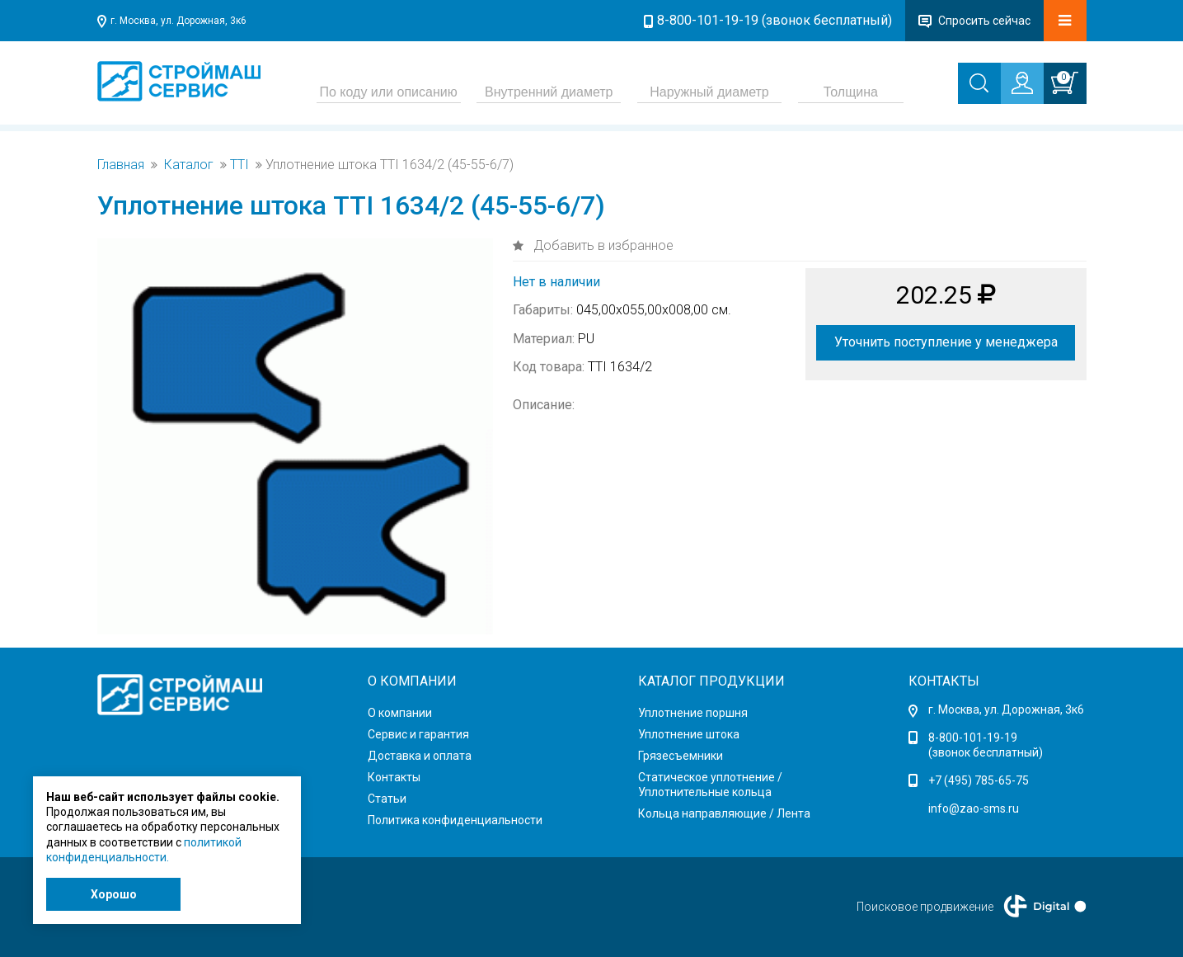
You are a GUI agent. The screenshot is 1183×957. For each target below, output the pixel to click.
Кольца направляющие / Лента (724, 813)
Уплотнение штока (688, 734)
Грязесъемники (680, 755)
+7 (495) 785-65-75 (978, 780)
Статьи (387, 798)
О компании (400, 712)
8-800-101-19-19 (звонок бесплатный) (774, 20)
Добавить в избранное (602, 245)
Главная (120, 165)
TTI (239, 165)
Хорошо (114, 894)
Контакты (394, 777)
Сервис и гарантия (418, 734)
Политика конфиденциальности (455, 820)
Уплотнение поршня (693, 712)
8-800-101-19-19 (972, 737)
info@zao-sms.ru (973, 808)
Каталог (189, 165)
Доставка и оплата (420, 755)
